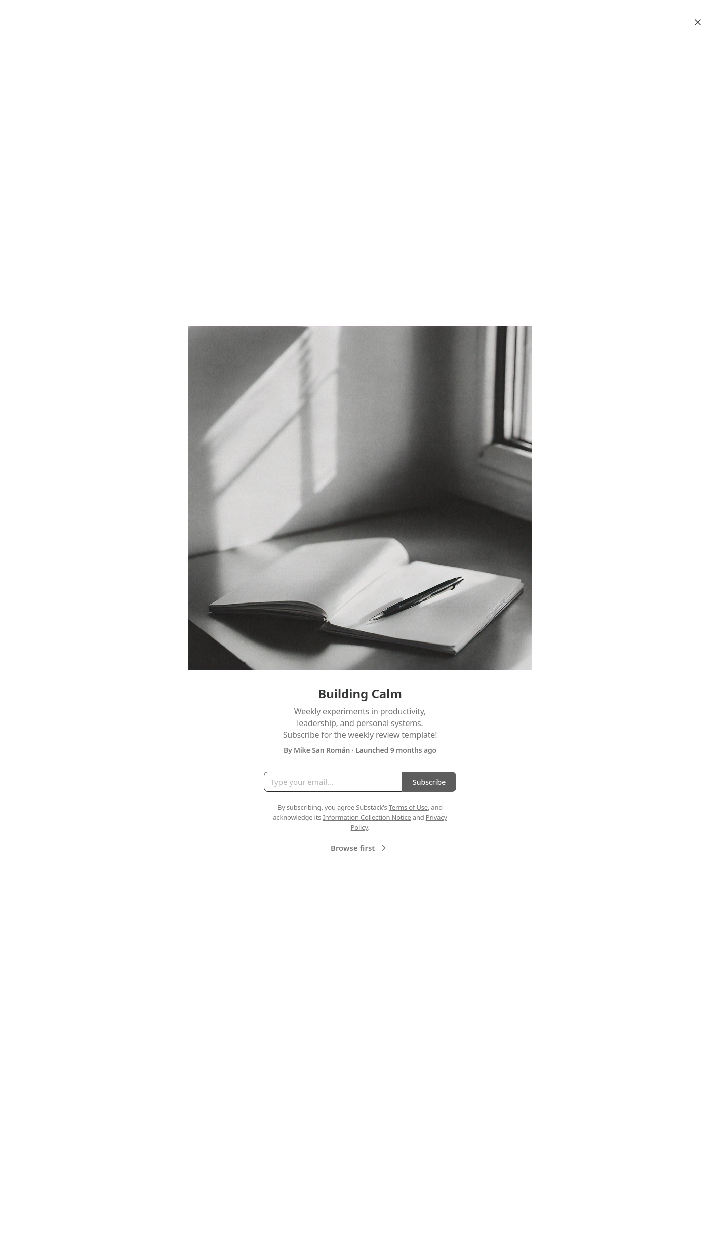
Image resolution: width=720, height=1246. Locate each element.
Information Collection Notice (367, 817)
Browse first (360, 847)
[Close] (698, 22)
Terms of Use (408, 807)
